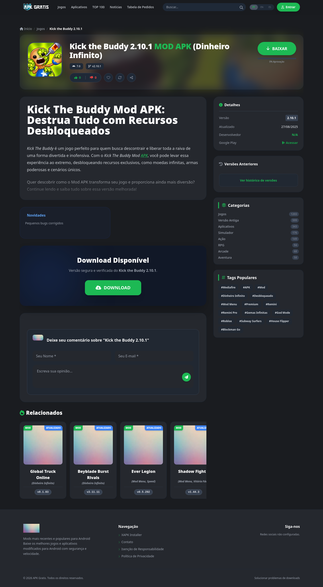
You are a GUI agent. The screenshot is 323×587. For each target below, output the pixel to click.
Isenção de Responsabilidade (141, 549)
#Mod (261, 287)
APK (144, 155)
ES (270, 7)
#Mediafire (228, 287)
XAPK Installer (130, 535)
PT (254, 7)
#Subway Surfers (250, 321)
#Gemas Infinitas (256, 313)
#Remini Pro (229, 313)
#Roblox (226, 321)
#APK (246, 287)
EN (261, 7)
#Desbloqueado (262, 296)
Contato (125, 542)
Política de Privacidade (136, 556)
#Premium (251, 304)
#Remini (271, 304)
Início (26, 29)
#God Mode (282, 313)
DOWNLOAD (113, 288)
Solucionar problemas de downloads (277, 578)
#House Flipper (279, 321)
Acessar (290, 143)
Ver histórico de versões (258, 180)
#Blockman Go (230, 329)
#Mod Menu (229, 304)
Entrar (288, 7)
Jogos (41, 29)
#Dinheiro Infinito (233, 296)
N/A (295, 135)
